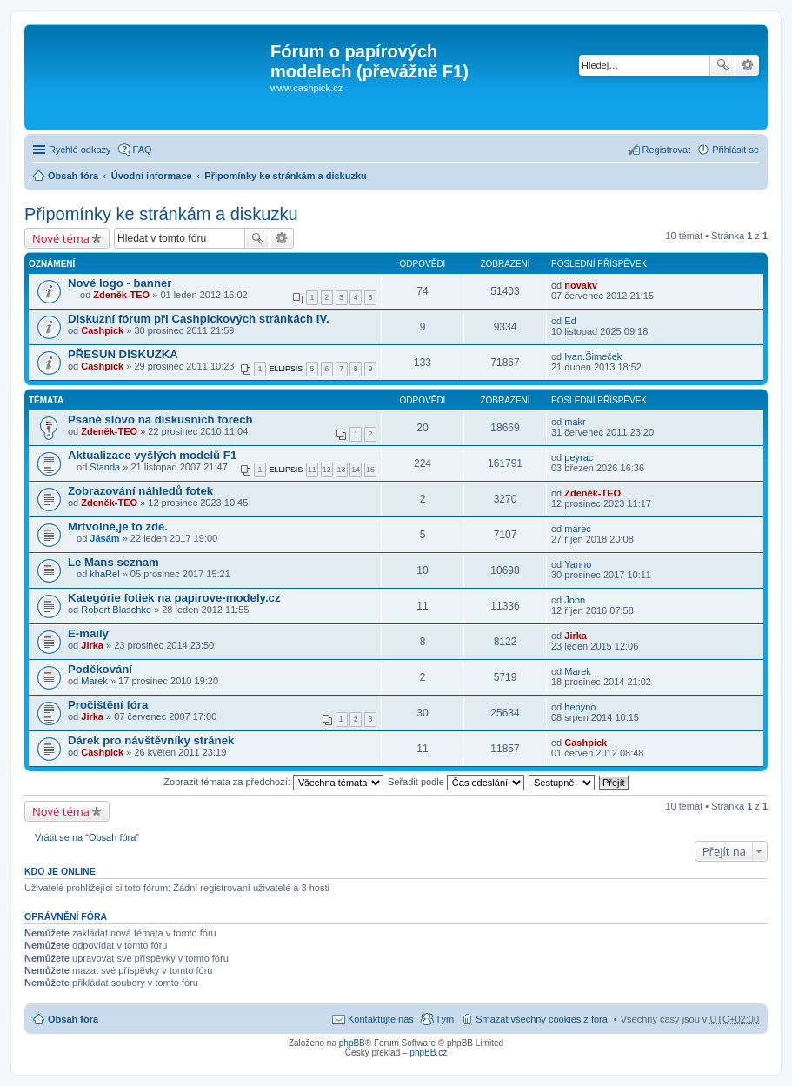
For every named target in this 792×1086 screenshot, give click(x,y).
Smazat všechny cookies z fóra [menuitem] (542, 1019)
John (574, 600)
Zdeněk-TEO (121, 295)
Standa (105, 467)
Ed (570, 321)
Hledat (722, 65)
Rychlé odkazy (80, 149)
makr (574, 421)
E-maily (88, 633)
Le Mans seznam (113, 562)
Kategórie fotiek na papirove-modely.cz (174, 597)
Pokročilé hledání (747, 65)
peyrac (578, 457)
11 (312, 469)
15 (370, 469)
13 (341, 469)
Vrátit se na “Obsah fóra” (87, 837)
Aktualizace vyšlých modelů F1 (152, 455)
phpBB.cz (428, 1052)
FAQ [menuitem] (142, 149)
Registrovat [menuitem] (666, 149)
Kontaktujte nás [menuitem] (381, 1019)
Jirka (92, 645)
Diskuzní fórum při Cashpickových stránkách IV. (198, 318)
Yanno (577, 564)
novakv (580, 285)
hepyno (580, 707)
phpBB (352, 1043)
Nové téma (61, 238)
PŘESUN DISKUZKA (123, 354)
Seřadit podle (456, 781)
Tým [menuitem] (445, 1019)
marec (577, 528)
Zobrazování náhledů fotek (140, 490)
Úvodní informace (151, 175)
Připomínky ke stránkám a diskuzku (285, 175)
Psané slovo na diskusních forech (160, 419)
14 (355, 469)
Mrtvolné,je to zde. (118, 526)
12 (327, 469)
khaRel (104, 574)
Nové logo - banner (119, 283)
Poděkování (100, 669)
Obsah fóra (73, 175)
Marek (94, 681)
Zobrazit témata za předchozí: (273, 781)
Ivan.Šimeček (593, 356)
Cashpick (102, 330)
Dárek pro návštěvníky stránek (151, 740)
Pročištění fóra (108, 704)
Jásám (104, 538)
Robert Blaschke (116, 609)
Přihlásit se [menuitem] (735, 149)
